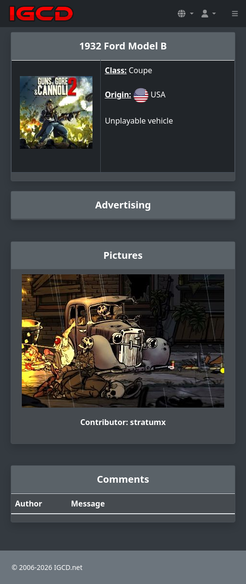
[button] (185, 13)
